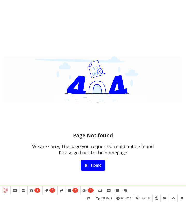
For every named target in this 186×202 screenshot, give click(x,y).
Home (92, 165)
